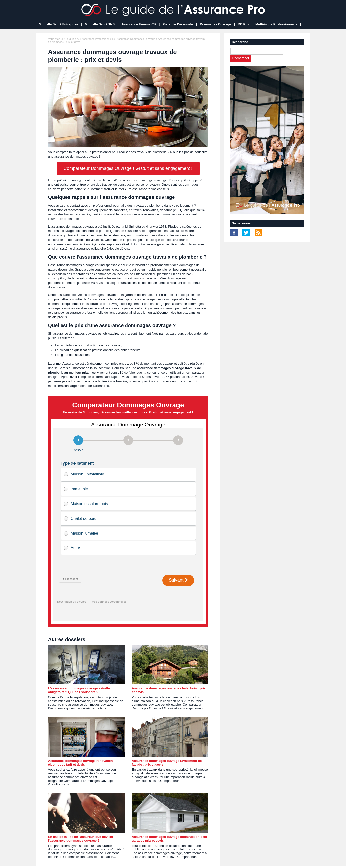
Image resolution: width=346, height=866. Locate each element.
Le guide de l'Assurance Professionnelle (89, 38)
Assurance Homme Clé (139, 24)
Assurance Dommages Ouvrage (136, 38)
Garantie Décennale (178, 24)
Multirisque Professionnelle (276, 24)
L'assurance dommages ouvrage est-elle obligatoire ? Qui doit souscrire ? (79, 690)
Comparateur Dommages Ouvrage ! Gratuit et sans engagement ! (128, 168)
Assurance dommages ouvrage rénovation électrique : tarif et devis (80, 762)
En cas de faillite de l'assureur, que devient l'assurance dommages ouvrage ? (80, 838)
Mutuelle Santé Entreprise (58, 24)
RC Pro (243, 24)
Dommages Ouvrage (215, 24)
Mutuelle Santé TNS (100, 24)
